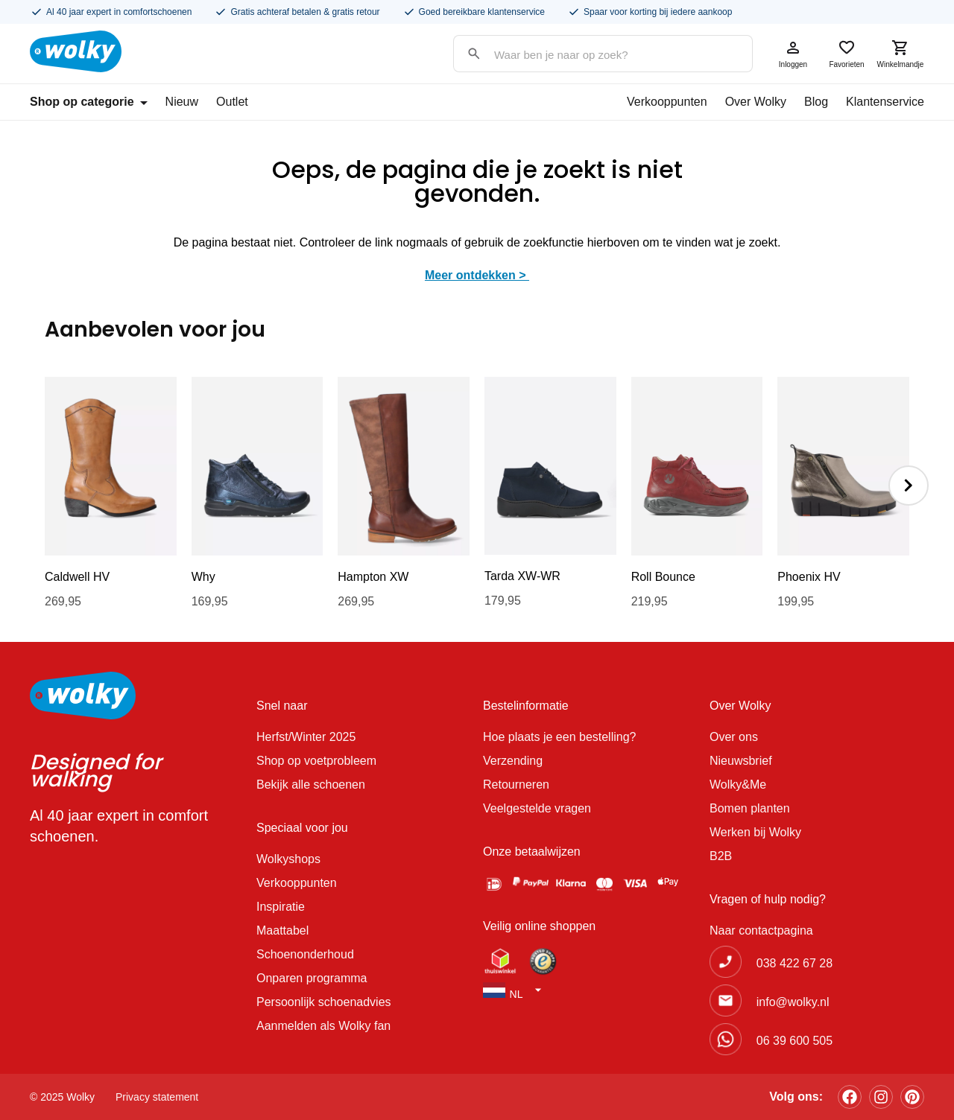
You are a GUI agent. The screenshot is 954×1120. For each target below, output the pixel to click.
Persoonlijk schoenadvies (323, 1002)
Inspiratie (280, 906)
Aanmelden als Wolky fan (323, 1025)
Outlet (232, 101)
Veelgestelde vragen (537, 808)
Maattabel (282, 930)
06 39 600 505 (794, 1040)
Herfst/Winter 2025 (306, 737)
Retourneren (516, 784)
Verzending (513, 760)
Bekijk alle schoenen (310, 784)
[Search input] (588, 54)
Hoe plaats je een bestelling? (559, 737)
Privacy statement (157, 1097)
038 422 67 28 (794, 963)
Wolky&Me (738, 784)
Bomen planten (750, 808)
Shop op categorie (89, 101)
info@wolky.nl (793, 1002)
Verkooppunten (667, 101)
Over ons (734, 737)
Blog (816, 101)
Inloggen (793, 54)
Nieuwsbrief (741, 760)
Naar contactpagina (761, 930)
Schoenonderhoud (305, 954)
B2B (721, 856)
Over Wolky (755, 101)
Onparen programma (311, 978)
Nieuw (181, 101)
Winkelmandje (900, 54)
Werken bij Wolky (755, 832)
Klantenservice (885, 101)
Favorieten (847, 54)
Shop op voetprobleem (316, 760)
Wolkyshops (288, 859)
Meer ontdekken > (477, 275)
